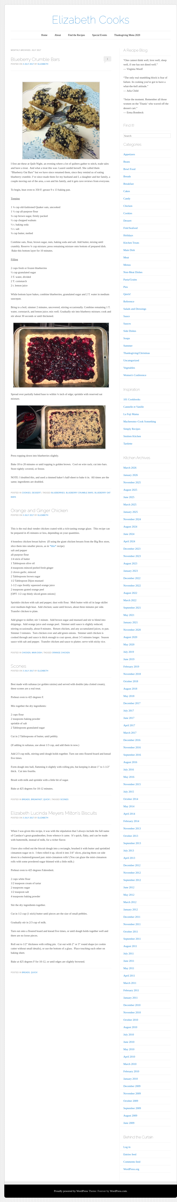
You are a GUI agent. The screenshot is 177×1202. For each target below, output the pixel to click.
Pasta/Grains (130, 279)
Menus (127, 264)
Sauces (127, 323)
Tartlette (127, 443)
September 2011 (132, 938)
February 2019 (131, 666)
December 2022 (131, 578)
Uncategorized (131, 360)
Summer (127, 345)
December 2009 (131, 1086)
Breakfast (36, 799)
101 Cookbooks (131, 399)
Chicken (26, 653)
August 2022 (130, 592)
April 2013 (129, 857)
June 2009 (128, 1123)
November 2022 (132, 585)
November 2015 (132, 784)
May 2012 (128, 894)
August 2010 (130, 1027)
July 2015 (128, 791)
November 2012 (132, 872)
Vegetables (129, 367)
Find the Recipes (76, 35)
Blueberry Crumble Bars (35, 59)
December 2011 (131, 916)
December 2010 (131, 1005)
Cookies (26, 493)
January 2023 (130, 570)
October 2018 (130, 681)
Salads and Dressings (134, 308)
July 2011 (128, 953)
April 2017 (129, 725)
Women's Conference (134, 375)
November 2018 (132, 674)
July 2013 (128, 850)
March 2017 (129, 732)
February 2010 (131, 1071)
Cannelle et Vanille (133, 406)
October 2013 (130, 835)
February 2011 (131, 990)
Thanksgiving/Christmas (136, 353)
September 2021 (132, 607)
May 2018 (128, 696)
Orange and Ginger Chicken (39, 510)
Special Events (99, 35)
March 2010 (129, 1064)
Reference (128, 301)
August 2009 (130, 1115)
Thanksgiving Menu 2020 (127, 35)
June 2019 (128, 659)
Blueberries (58, 493)
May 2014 (128, 806)
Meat (126, 257)
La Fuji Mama (131, 414)
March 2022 (129, 600)
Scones (18, 666)
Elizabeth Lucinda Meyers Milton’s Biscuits (54, 813)
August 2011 (130, 946)
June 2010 (128, 1041)
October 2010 (130, 1019)
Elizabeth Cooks (90, 19)
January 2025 (130, 511)
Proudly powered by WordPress (71, 1191)
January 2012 (130, 909)
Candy (126, 198)
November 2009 (132, 1093)
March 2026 (129, 467)
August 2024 (130, 526)
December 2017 (131, 703)
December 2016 (131, 740)
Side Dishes (129, 331)
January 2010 (130, 1078)
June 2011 (128, 960)
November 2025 (132, 482)
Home (44, 35)
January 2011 (130, 997)
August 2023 (130, 563)
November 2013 (132, 828)
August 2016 (130, 762)
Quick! (46, 799)
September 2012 (132, 880)
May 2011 (128, 968)
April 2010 (129, 1056)
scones (64, 799)
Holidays (128, 235)
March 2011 (129, 983)
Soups (126, 338)
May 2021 (128, 615)
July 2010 (128, 1034)
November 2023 (132, 556)
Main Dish (37, 653)
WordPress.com (118, 1191)
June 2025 (128, 497)
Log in (127, 1147)
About (58, 35)
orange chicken (61, 653)
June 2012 (128, 887)
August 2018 (130, 688)
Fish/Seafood (130, 228)
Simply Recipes (131, 428)
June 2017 (128, 718)
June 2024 (128, 534)
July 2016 (128, 769)
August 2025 (130, 489)
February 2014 (131, 821)
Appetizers (129, 154)
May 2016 (128, 776)
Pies (125, 286)
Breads (26, 799)
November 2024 (132, 519)
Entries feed (129, 1154)
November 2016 (132, 747)
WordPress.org (131, 1169)
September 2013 (132, 843)
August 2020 (130, 637)
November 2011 (132, 924)
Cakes (126, 191)
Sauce (126, 316)
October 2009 (130, 1100)
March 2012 (129, 902)
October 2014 (130, 799)
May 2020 (128, 644)
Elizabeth (43, 64)
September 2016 (132, 754)
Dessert (36, 493)
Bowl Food (129, 169)
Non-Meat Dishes (132, 272)
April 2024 (129, 541)
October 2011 (130, 931)
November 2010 (132, 1012)
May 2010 (128, 1049)
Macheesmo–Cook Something (139, 421)
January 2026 (130, 475)
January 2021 (130, 622)
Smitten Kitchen (132, 436)
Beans (126, 161)
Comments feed (131, 1161)
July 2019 (128, 651)
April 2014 (129, 813)
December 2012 (131, 865)
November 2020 (132, 629)
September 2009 (132, 1108)
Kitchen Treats (131, 242)
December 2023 (131, 548)
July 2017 (128, 710)
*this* (53, 546)
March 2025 (129, 504)
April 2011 (129, 975)
